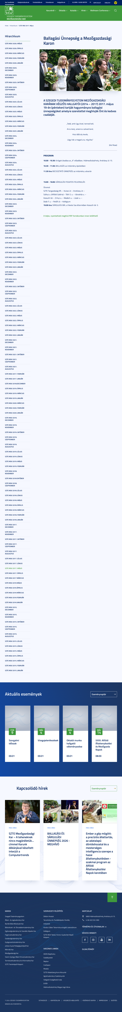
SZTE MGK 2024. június (14, 175)
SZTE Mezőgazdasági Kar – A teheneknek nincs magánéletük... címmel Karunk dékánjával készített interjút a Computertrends (22, 844)
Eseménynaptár (99, 694)
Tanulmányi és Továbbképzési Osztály (56, 920)
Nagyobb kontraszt (115, 2)
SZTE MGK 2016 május (13, 583)
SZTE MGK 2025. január (14, 131)
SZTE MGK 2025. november (11, 76)
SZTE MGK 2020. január (14, 413)
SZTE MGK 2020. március (14, 403)
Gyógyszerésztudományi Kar (15, 942)
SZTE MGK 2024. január (14, 199)
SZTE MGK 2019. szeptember (11, 438)
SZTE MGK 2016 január (14, 602)
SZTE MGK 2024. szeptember (11, 156)
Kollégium (46, 931)
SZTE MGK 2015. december (11, 608)
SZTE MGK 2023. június (14, 243)
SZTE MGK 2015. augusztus (11, 635)
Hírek (83, 10)
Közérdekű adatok (89, 1000)
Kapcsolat (97, 3)
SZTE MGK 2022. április (14, 320)
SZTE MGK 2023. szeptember (11, 224)
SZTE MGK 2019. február (14, 466)
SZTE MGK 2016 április (14, 588)
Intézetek (46, 924)
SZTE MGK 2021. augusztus (11, 367)
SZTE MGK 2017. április (14, 573)
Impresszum (103, 1000)
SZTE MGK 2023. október (14, 218)
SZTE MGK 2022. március (14, 325)
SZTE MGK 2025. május (13, 111)
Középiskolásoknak (23, 2)
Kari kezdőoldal (9, 2)
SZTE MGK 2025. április (14, 116)
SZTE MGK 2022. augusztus (11, 299)
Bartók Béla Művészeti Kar (14, 924)
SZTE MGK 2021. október (14, 354)
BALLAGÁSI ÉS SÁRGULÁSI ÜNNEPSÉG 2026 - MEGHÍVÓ (58, 838)
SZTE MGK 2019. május (13, 461)
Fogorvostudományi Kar (13, 935)
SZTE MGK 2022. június (14, 311)
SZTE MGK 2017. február (14, 374)
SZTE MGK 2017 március (14, 578)
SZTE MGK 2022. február (14, 330)
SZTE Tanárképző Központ (14, 964)
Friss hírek (13, 828)
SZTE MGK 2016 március (14, 593)
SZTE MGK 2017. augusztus (11, 552)
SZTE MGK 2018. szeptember (11, 484)
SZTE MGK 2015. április (14, 656)
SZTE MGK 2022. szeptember (11, 292)
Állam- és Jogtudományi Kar (14, 920)
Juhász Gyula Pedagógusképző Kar (17, 946)
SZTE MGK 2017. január (14, 379)
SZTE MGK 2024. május (13, 179)
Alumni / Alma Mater (79, 2)
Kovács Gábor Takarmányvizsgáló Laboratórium (60, 927)
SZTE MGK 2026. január (14, 63)
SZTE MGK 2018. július (13, 490)
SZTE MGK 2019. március (14, 393)
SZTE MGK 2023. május (13, 247)
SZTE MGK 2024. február (14, 194)
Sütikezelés (43, 1000)
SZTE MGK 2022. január (14, 335)
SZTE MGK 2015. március (14, 661)
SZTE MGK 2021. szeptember (11, 360)
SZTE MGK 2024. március (14, 189)
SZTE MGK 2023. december (11, 205)
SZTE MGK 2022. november (11, 280)
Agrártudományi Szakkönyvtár (54, 976)
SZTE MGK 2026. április (14, 48)
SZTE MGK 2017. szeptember (11, 545)
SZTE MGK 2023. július (13, 238)
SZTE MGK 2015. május (13, 651)
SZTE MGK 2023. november (11, 212)
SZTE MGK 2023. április (14, 252)
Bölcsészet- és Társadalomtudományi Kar (19, 927)
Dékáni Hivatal (48, 916)
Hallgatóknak (61, 2)
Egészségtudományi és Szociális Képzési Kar (20, 931)
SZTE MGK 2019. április (14, 388)
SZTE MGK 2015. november (11, 615)
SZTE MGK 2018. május (13, 500)
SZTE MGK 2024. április (14, 184)
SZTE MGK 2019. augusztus (11, 445)
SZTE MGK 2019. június (14, 456)
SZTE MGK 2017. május (26, 26)
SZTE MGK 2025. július (13, 102)
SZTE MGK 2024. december (11, 137)
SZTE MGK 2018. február (14, 515)
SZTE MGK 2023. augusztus (11, 231)
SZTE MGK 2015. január (14, 670)
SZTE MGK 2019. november (11, 426)
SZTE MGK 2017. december (11, 525)
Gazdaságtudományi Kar (13, 938)
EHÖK (45, 983)
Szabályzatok (48, 957)
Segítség (114, 1000)
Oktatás (62, 10)
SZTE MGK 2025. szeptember (11, 88)
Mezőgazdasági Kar (11, 953)
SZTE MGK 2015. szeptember (11, 628)
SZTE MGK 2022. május (13, 315)
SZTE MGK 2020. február (14, 408)
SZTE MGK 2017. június (14, 563)
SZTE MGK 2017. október (14, 539)
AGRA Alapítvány (49, 954)
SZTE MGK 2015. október (14, 622)
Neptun (46, 961)
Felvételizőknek (37, 2)
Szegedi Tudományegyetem (14, 916)
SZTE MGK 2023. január (14, 267)
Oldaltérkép (88, 949)
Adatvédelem (55, 1000)
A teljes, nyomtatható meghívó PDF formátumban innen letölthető (70, 215)
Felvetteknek (50, 2)
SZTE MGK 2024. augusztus (11, 163)
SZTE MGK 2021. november (11, 348)
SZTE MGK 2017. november (11, 533)
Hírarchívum (13, 26)
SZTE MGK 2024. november (11, 144)
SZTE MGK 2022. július (13, 306)
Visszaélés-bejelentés (71, 1000)
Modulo (46, 969)
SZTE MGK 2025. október (14, 82)
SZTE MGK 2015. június (14, 646)
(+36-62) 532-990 (92, 920)
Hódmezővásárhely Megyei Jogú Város (56, 987)
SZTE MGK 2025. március (14, 121)
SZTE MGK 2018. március (14, 510)
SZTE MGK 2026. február (14, 58)
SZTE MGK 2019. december (11, 419)
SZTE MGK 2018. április (14, 505)
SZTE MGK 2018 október (14, 478)
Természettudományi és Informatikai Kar (19, 960)
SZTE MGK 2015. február (14, 665)
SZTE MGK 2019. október (14, 432)
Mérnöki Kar (9, 949)
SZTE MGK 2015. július (13, 641)
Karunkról (50, 10)
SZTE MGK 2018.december (15, 383)
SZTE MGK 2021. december (11, 341)
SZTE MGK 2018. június (14, 495)
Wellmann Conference (99, 10)
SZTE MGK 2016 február (14, 597)
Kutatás (73, 10)
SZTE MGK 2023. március (14, 257)
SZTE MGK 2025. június (14, 106)
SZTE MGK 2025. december (11, 69)
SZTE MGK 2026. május (13, 43)
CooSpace (46, 965)
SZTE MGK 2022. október (14, 286)
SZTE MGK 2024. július (13, 170)
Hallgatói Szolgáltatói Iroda (52, 980)
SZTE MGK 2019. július (13, 451)
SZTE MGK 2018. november (11, 472)
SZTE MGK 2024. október (14, 150)
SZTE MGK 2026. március (14, 53)
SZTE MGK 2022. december (11, 273)
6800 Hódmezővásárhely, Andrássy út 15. (100, 916)
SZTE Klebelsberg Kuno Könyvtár (54, 972)
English (107, 3)
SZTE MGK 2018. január (14, 520)
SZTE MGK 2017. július (13, 558)
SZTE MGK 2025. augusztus (11, 95)
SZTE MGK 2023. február (14, 262)
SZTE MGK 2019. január (14, 398)
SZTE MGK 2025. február (14, 126)
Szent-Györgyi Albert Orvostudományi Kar (19, 957)
